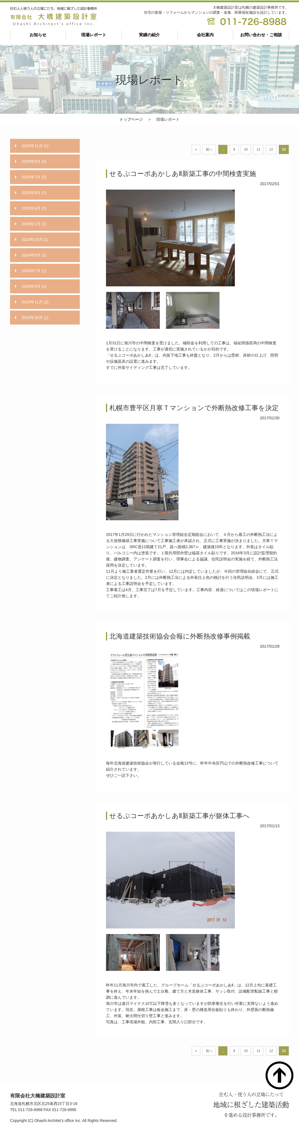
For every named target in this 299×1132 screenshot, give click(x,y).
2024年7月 (34, 271)
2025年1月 (34, 224)
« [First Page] (196, 149)
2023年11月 (35, 302)
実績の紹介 (149, 34)
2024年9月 (34, 255)
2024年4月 (34, 286)
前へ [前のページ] (209, 149)
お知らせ (38, 34)
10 (246, 149)
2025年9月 (34, 161)
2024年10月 (35, 239)
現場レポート (93, 34)
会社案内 (205, 34)
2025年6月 (34, 192)
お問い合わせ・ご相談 (261, 34)
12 (271, 149)
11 (258, 149)
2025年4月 (34, 208)
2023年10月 (35, 317)
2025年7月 (34, 177)
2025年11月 (35, 146)
